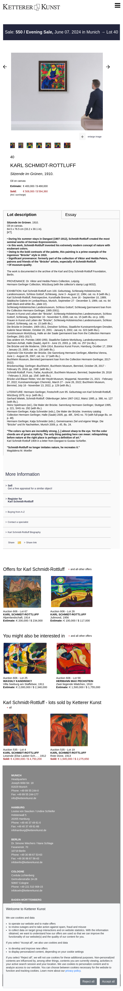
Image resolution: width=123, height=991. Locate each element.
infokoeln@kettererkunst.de (26, 890)
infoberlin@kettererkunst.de (26, 862)
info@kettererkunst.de (23, 798)
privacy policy (72, 970)
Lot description (22, 214)
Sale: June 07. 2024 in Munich (53, 32)
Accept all (108, 981)
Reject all (88, 981)
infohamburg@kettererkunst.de (28, 830)
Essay (70, 214)
